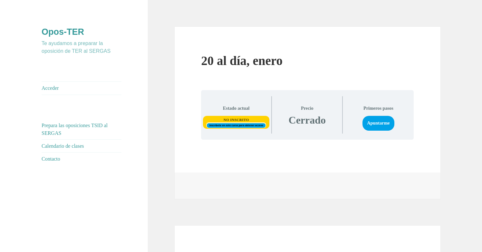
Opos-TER (63, 32)
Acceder (50, 88)
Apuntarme (378, 123)
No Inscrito (236, 120)
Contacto (51, 159)
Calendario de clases (63, 146)
